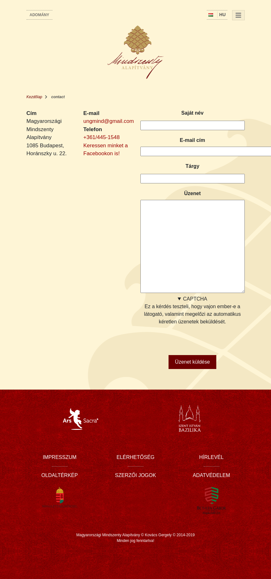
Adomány (39, 15)
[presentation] (188, 338)
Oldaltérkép (59, 475)
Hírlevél (211, 457)
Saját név (192, 113)
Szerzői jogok (135, 475)
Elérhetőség (135, 457)
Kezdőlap (34, 97)
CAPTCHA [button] (195, 299)
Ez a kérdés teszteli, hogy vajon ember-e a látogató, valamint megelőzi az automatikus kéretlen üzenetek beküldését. (192, 322)
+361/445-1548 (101, 137)
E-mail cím (192, 140)
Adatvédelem (211, 475)
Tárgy (193, 166)
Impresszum (60, 457)
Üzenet (192, 193)
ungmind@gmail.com (108, 121)
